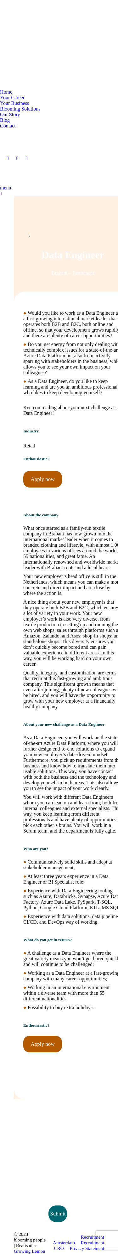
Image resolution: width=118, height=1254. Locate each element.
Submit (57, 1214)
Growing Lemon (29, 1251)
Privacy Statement (87, 1248)
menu (5, 187)
